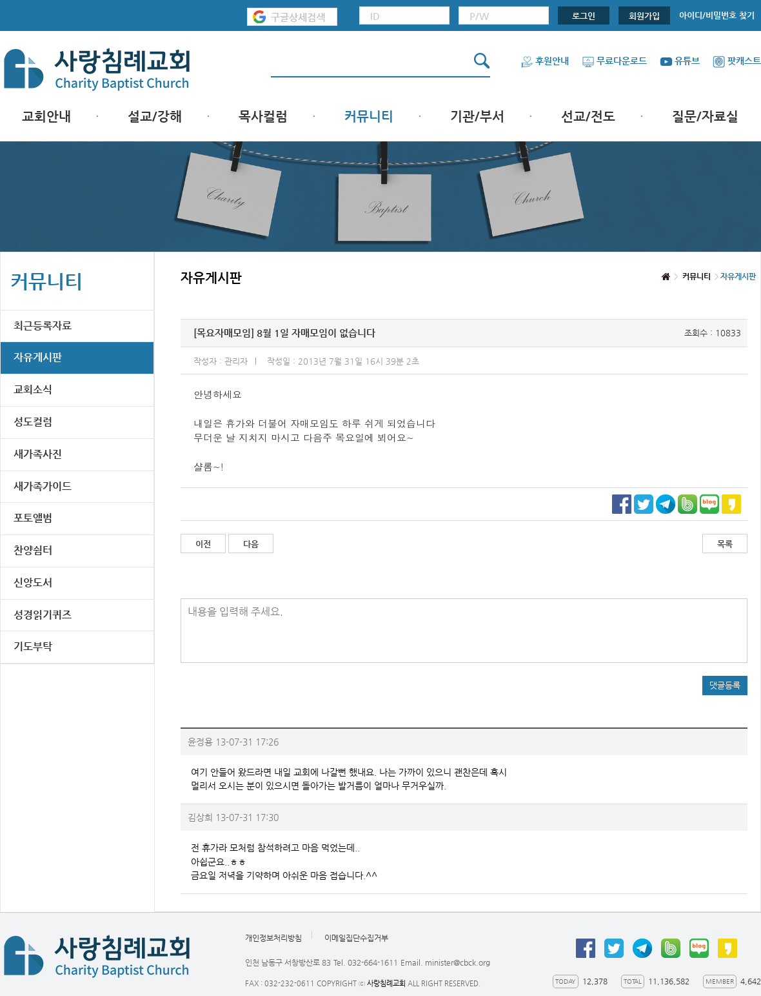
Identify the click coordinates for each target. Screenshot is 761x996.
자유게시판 (38, 357)
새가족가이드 (43, 486)
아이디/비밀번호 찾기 (717, 15)
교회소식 (33, 389)
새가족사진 (38, 454)
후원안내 (544, 61)
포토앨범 (33, 518)
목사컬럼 (263, 116)
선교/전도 (588, 116)
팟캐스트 (737, 61)
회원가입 (644, 16)
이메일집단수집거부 (356, 937)
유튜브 (680, 61)
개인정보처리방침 (273, 937)
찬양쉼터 (33, 550)
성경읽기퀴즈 (43, 615)
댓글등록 (724, 685)
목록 (725, 544)
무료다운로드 (614, 61)
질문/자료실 (705, 116)
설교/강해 (155, 116)
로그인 (583, 16)
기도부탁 (33, 646)
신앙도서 (33, 582)
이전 (203, 544)
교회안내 (46, 116)
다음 (251, 544)
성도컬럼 (33, 422)
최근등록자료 (43, 326)
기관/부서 (477, 116)
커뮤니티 (368, 116)
